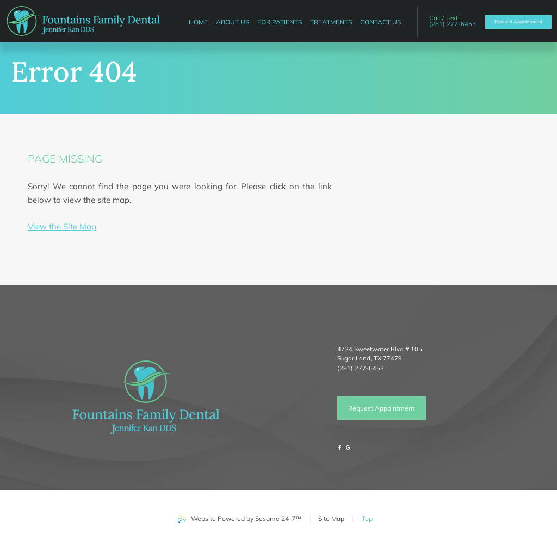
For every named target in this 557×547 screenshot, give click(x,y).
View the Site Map (62, 226)
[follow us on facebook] (340, 448)
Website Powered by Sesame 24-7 (239, 518)
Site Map (331, 518)
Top (370, 515)
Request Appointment (381, 408)
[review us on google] (348, 448)
